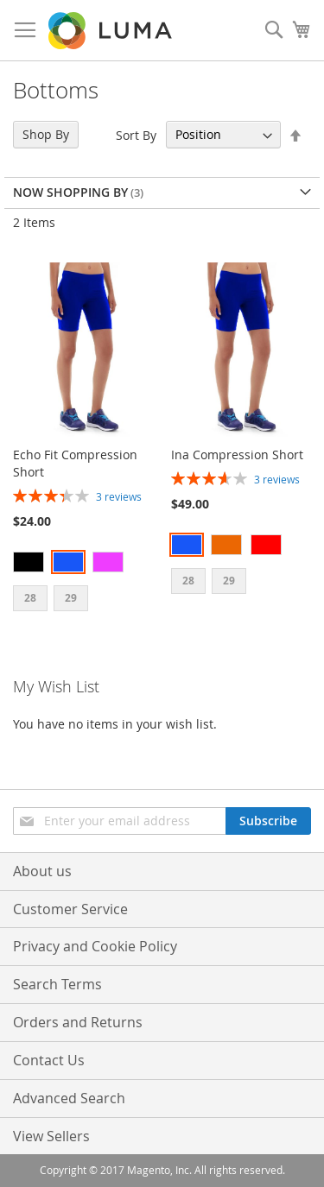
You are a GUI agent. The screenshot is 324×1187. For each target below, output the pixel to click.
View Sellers (51, 1136)
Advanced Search (69, 1098)
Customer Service (70, 909)
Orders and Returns (78, 1022)
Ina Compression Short (237, 454)
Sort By (136, 134)
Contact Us (49, 1060)
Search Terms (57, 984)
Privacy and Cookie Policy (95, 946)
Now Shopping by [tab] (70, 192)
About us (42, 871)
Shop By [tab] (45, 134)
